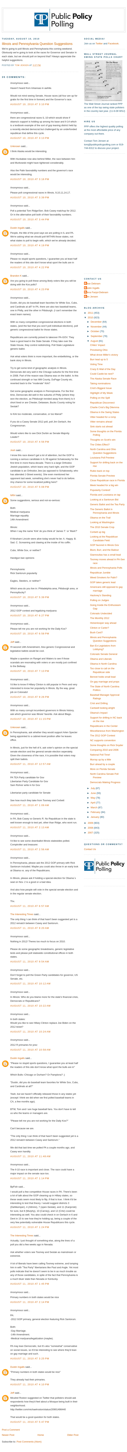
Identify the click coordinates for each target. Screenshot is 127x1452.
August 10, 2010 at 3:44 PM (29, 219)
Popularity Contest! (100, 490)
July (93, 788)
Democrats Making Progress (105, 782)
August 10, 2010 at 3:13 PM (29, 138)
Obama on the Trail (100, 517)
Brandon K (16, 275)
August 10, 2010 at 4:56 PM (29, 441)
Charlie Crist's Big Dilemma (104, 407)
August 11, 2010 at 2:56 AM (29, 849)
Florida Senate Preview (102, 475)
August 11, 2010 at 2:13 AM (29, 827)
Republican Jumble (100, 572)
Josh (12, 450)
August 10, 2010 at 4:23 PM (29, 289)
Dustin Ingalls (17, 227)
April (93, 802)
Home (41, 1435)
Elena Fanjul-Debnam (96, 292)
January (95, 817)
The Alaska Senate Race (103, 378)
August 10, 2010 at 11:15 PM (30, 719)
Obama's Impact (98, 712)
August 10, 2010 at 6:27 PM (29, 615)
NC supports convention (103, 740)
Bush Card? (96, 632)
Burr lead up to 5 (99, 359)
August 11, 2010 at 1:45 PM (29, 1283)
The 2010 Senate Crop (102, 527)
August (95, 341)
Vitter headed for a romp (103, 417)
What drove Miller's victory (104, 354)
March (94, 807)
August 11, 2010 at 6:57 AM (29, 906)
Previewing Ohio (99, 350)
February (96, 812)
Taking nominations (100, 383)
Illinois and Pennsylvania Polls (106, 567)
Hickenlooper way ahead (103, 623)
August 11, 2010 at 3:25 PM (29, 1358)
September (97, 336)
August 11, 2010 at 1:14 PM (29, 1178)
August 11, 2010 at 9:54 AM (29, 961)
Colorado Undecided (101, 613)
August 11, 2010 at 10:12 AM (30, 983)
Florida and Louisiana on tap (105, 494)
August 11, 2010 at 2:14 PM (29, 1302)
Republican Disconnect (102, 402)
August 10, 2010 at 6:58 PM (29, 633)
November (96, 326)
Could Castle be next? (102, 373)
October (95, 331)
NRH (13, 495)
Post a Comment (11, 1429)
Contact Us (90, 849)
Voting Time (96, 364)
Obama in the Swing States (104, 412)
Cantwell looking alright (102, 708)
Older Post (72, 1435)
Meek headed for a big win (104, 485)
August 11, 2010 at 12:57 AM (30, 764)
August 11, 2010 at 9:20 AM (29, 928)
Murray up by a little (100, 759)
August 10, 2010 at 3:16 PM (29, 179)
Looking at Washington (102, 522)
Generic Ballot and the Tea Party (107, 504)
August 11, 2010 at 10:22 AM (30, 1005)
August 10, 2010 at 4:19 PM (29, 245)
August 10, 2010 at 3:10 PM (29, 104)
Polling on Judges (99, 600)
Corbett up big (97, 532)
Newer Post (8, 1435)
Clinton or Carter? (99, 627)
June (93, 793)
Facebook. (113, 43)
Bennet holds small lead (103, 676)
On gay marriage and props (104, 681)
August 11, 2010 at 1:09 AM (29, 805)
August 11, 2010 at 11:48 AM (30, 1156)
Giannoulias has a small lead (105, 554)
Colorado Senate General (103, 654)
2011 (91, 312)
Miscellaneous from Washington (107, 730)
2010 (91, 317)
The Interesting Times (21, 914)
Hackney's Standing (100, 595)
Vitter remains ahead (101, 421)
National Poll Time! (100, 754)
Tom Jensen (91, 296)
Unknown (15, 146)
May (93, 797)
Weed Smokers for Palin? (103, 577)
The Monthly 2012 (99, 618)
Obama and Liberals (101, 659)
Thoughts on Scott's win (102, 439)
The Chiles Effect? (100, 444)
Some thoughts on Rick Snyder (106, 745)
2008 (91, 827)
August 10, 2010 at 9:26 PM (29, 697)
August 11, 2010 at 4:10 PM (29, 1384)
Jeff (12, 642)
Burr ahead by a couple (102, 764)
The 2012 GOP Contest (102, 735)
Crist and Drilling (99, 703)
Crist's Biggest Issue (101, 388)
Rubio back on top (99, 470)
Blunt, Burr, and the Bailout (104, 549)
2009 (91, 823)
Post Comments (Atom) (29, 1441)
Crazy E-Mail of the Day (102, 369)
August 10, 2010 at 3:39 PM (29, 197)
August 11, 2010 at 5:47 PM (29, 1422)
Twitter (99, 43)
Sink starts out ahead (101, 426)
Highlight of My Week (101, 393)
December (96, 321)
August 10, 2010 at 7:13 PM (29, 671)
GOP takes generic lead (102, 582)
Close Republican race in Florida (107, 480)
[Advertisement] (96, 213)
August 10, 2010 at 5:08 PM (29, 486)
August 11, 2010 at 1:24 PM (29, 1227)
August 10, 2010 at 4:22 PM (29, 267)
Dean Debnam (92, 283)
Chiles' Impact (97, 345)
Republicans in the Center (104, 726)
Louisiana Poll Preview (102, 457)
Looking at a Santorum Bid (104, 499)
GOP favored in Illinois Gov (104, 545)
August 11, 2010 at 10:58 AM (30, 1049)
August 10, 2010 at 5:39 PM (29, 597)
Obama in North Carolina (103, 663)
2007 (91, 832)
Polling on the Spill (100, 397)
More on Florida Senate (102, 769)
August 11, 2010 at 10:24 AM (30, 1031)
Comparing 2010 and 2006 (104, 749)
